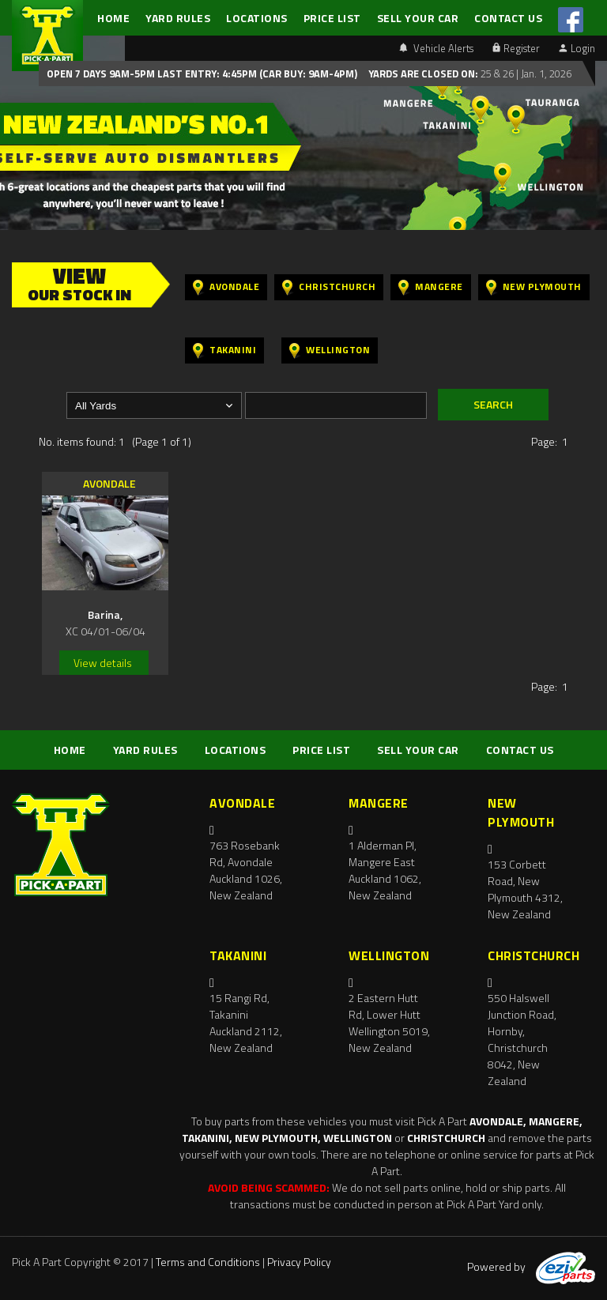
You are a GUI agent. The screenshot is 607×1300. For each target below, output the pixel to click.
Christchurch (328, 287)
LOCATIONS (257, 17)
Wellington (329, 350)
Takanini (224, 350)
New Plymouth (534, 287)
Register (516, 48)
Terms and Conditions (208, 1261)
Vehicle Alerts (436, 48)
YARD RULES (177, 17)
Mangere (430, 287)
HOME (113, 17)
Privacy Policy (299, 1261)
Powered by (531, 1266)
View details (103, 662)
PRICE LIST (332, 17)
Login (577, 48)
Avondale (226, 287)
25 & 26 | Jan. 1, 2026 (524, 73)
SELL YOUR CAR (418, 17)
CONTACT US (508, 17)
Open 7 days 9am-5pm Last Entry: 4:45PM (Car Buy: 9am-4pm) (202, 73)
